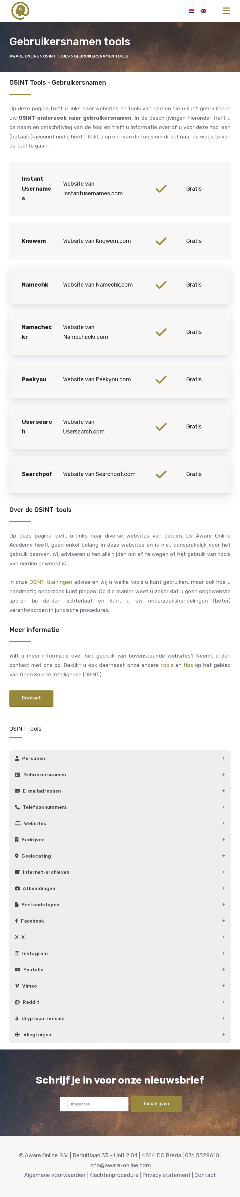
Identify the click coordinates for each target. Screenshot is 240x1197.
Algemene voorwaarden (54, 1175)
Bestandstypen (37, 905)
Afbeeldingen (35, 888)
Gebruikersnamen (40, 775)
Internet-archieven (42, 872)
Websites (31, 823)
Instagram (31, 953)
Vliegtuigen (33, 1035)
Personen (30, 758)
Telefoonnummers (41, 807)
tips (188, 665)
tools (167, 665)
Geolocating (33, 856)
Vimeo (26, 986)
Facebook (29, 921)
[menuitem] (192, 11)
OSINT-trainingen (50, 582)
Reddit (27, 1002)
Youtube (29, 970)
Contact (205, 1175)
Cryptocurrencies (40, 1018)
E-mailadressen (38, 791)
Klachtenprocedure (113, 1175)
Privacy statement (166, 1175)
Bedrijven (30, 840)
